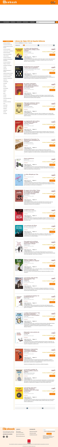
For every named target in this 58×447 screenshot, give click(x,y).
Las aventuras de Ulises (30, 225)
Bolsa (4, 93)
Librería (32, 22)
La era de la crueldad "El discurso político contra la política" (31, 370)
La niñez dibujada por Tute (31, 174)
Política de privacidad (33, 431)
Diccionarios (5, 88)
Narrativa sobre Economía (8, 73)
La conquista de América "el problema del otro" (31, 296)
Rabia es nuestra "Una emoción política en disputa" (31, 260)
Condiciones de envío (33, 434)
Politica (4, 96)
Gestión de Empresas (7, 76)
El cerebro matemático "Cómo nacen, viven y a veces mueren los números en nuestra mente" (31, 85)
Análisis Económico (6, 43)
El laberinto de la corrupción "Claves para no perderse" (31, 67)
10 (52, 45)
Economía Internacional (7, 44)
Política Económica (6, 49)
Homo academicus (29, 158)
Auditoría (5, 83)
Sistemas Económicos (7, 57)
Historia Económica (6, 62)
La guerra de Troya (29, 209)
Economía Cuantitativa (7, 65)
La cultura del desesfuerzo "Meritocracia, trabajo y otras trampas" (32, 49)
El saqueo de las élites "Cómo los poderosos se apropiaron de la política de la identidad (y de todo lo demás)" (32, 192)
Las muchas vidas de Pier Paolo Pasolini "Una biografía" (31, 279)
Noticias (19, 22)
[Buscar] (45, 22)
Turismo (4, 67)
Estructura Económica (7, 54)
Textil (4, 103)
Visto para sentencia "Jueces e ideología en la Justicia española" (32, 104)
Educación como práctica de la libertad (31, 333)
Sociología (5, 105)
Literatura (5, 110)
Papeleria (5, 108)
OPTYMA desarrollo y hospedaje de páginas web (29, 446)
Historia (4, 95)
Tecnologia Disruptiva (7, 98)
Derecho (4, 90)
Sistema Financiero (6, 52)
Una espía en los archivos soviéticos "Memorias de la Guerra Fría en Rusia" (31, 242)
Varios (4, 91)
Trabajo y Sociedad (6, 63)
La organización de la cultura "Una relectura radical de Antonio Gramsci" (31, 122)
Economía (5, 113)
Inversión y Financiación (7, 78)
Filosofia (5, 100)
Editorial (25, 22)
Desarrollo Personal (7, 101)
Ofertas (13, 22)
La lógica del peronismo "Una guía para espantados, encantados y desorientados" (32, 314)
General (4, 111)
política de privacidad (51, 431)
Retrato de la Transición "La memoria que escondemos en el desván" (32, 140)
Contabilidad (5, 81)
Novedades (6, 22)
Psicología (5, 106)
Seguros (4, 86)
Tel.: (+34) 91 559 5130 (20, 434)
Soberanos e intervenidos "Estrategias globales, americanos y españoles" (31, 350)
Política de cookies (33, 433)
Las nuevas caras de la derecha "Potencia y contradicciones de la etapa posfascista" (31, 389)
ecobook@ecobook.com (20, 436)
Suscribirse (49, 433)
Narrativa (5, 68)
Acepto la (49, 431)
